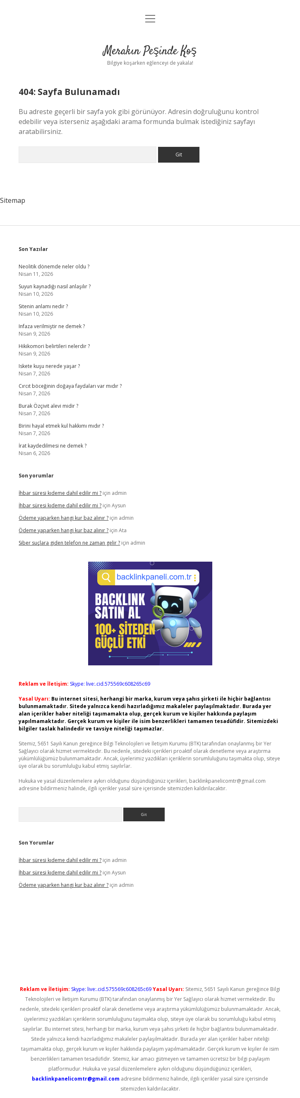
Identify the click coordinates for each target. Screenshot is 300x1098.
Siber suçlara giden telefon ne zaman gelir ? (69, 542)
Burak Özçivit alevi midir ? (48, 405)
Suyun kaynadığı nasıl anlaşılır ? (55, 286)
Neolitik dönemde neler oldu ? (54, 266)
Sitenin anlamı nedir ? (43, 306)
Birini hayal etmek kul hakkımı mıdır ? (61, 425)
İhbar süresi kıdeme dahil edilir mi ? (60, 493)
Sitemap (12, 200)
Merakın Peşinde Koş (150, 51)
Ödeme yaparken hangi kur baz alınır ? (63, 517)
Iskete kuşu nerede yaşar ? (49, 366)
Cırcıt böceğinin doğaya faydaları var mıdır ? (70, 386)
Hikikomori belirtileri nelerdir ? (54, 346)
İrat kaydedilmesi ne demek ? (52, 445)
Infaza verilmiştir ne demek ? (52, 326)
